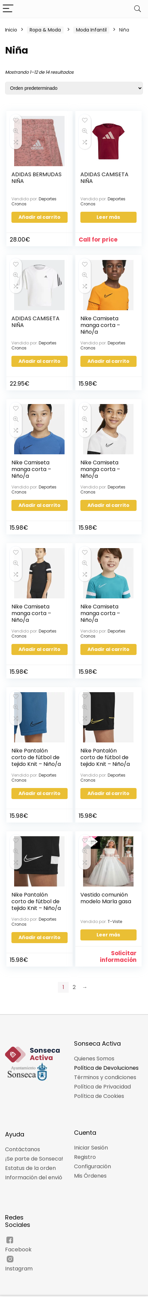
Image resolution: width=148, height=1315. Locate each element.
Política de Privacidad (102, 1087)
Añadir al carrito (39, 217)
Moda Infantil (91, 29)
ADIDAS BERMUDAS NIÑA (36, 178)
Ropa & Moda (45, 29)
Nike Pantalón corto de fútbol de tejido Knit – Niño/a (36, 757)
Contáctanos (22, 1149)
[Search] (138, 9)
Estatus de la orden (30, 1168)
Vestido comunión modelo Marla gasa (105, 898)
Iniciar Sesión (91, 1148)
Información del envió (33, 1177)
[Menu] (8, 9)
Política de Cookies (99, 1096)
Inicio (11, 29)
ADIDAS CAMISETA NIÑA (104, 178)
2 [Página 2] (74, 987)
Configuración (92, 1166)
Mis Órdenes (90, 1176)
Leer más (108, 217)
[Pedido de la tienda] (74, 88)
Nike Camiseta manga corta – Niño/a (100, 325)
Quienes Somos (94, 1058)
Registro (85, 1157)
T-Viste (115, 921)
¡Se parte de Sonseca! (34, 1159)
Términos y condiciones (105, 1077)
